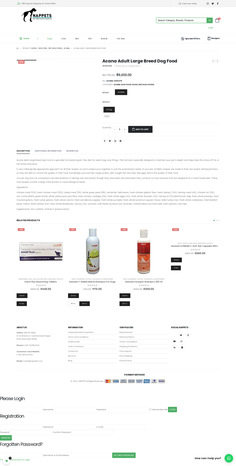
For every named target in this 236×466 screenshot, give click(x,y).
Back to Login (23, 457)
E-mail (100, 424)
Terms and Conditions (78, 334)
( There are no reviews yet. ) (127, 66)
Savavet (60, 279)
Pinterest (120, 141)
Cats (63, 38)
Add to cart (142, 129)
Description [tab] (23, 151)
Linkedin (174, 345)
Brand (105, 92)
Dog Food (126, 84)
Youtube (174, 339)
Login (210, 27)
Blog (70, 358)
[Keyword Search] (181, 20)
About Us (72, 353)
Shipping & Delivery (128, 344)
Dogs (49, 38)
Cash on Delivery (76, 344)
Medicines (52, 279)
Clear (107, 116)
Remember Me (158, 407)
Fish (90, 38)
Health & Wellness (40, 279)
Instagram (181, 339)
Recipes (213, 38)
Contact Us (73, 349)
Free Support (126, 349)
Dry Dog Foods (146, 84)
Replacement (126, 330)
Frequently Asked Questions (81, 330)
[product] (41, 251)
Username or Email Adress (56, 453)
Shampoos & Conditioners (102, 279)
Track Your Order (187, 3)
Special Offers (190, 39)
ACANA (117, 84)
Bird (77, 38)
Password (101, 407)
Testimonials (74, 339)
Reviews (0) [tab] (72, 151)
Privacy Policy (126, 358)
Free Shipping (126, 353)
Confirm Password (62, 430)
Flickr (182, 345)
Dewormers (23, 279)
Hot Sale (121, 38)
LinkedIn (115, 141)
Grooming (80, 279)
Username (48, 407)
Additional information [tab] (48, 151)
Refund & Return (127, 334)
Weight (106, 102)
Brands (104, 38)
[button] (214, 220)
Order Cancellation (128, 339)
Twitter (110, 141)
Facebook (104, 141)
